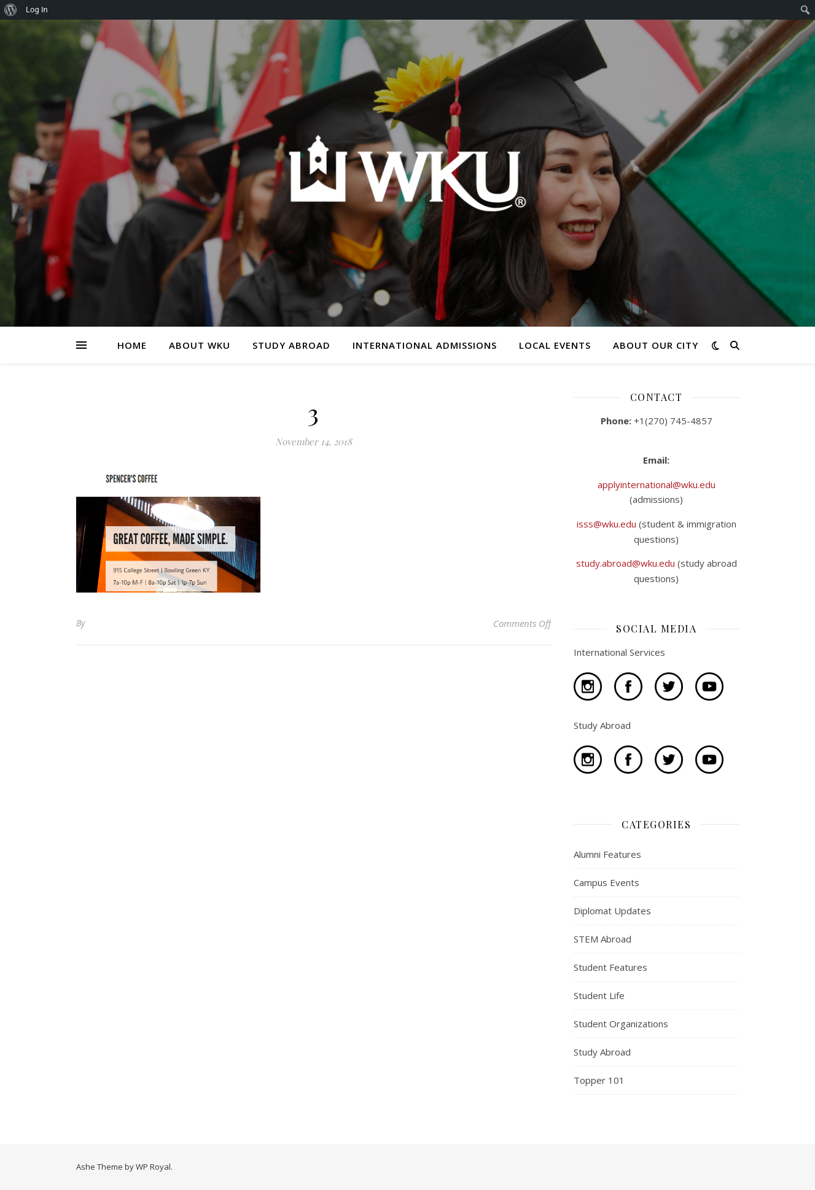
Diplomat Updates (612, 910)
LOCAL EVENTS (555, 345)
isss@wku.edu (608, 524)
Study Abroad (602, 1052)
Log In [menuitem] (37, 9)
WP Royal (153, 1166)
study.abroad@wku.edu (626, 563)
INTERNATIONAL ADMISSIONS (425, 345)
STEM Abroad (602, 939)
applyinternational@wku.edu (657, 484)
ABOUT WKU (199, 345)
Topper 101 (599, 1080)
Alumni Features (607, 854)
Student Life (599, 995)
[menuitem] (10, 10)
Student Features (610, 967)
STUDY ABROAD (291, 345)
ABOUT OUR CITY (655, 345)
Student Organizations (621, 1023)
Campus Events (606, 882)
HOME (132, 345)
